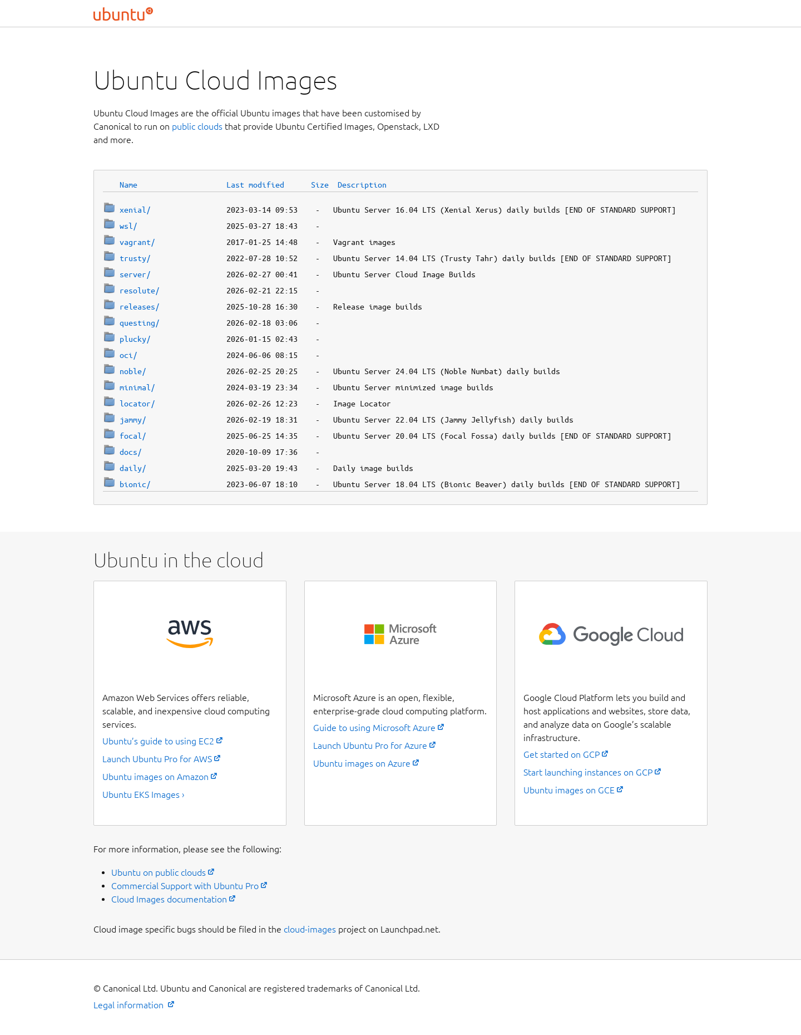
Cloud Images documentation (169, 899)
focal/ (133, 435)
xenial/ (135, 209)
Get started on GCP (561, 754)
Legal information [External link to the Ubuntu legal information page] (129, 1005)
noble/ (133, 371)
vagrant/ (137, 242)
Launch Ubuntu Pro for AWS (157, 759)
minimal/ (137, 387)
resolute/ (140, 290)
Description (362, 184)
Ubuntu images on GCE (569, 790)
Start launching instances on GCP (587, 772)
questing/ (140, 322)
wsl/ (128, 226)
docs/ (131, 452)
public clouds (197, 126)
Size (320, 184)
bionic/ (135, 484)
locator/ (137, 403)
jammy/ (133, 419)
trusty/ (135, 258)
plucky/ (135, 339)
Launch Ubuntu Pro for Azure (370, 745)
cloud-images (310, 929)
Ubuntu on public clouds (158, 872)
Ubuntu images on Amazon (155, 777)
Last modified (255, 184)
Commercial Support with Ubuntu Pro (185, 886)
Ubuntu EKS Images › (143, 794)
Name (128, 184)
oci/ (128, 355)
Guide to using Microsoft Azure (374, 728)
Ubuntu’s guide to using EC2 (158, 741)
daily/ (133, 468)
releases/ (140, 306)
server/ (135, 274)
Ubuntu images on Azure (362, 763)
